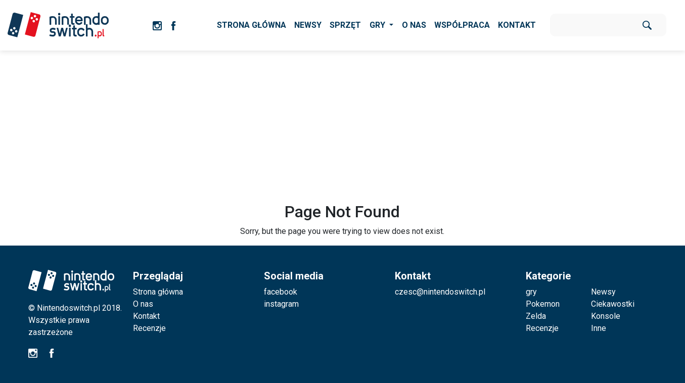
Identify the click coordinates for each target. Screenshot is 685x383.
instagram (281, 304)
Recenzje (149, 328)
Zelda (536, 316)
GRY (378, 25)
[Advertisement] (342, 126)
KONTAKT (517, 25)
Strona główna (158, 292)
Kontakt (146, 316)
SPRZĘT (345, 25)
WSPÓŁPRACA (462, 25)
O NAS (414, 25)
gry (531, 292)
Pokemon (543, 304)
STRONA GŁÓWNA (251, 25)
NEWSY (308, 25)
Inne (598, 328)
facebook (280, 292)
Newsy (603, 292)
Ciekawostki (612, 304)
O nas (143, 304)
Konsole (605, 316)
